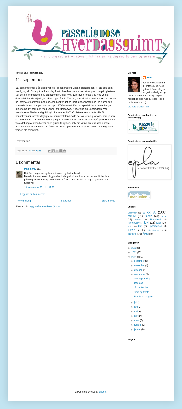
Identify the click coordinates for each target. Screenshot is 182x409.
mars (137, 320)
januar (137, 329)
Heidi (149, 77)
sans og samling (142, 278)
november (139, 265)
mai (136, 311)
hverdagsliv (134, 222)
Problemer (154, 230)
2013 (134, 248)
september (140, 274)
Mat (140, 226)
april (136, 316)
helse (164, 216)
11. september (141, 287)
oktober (138, 270)
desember (139, 261)
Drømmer (132, 213)
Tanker (132, 233)
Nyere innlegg (23, 200)
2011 (134, 257)
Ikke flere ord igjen (143, 296)
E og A (149, 212)
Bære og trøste (141, 292)
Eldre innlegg (108, 200)
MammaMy (30, 168)
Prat (131, 230)
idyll (146, 222)
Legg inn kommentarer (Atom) (44, 206)
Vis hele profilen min (138, 106)
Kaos (158, 222)
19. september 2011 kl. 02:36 (39, 187)
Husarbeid (155, 219)
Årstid (146, 234)
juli (136, 302)
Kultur (130, 226)
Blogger (102, 391)
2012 (134, 252)
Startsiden (66, 200)
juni (136, 306)
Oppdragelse (155, 226)
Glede (148, 216)
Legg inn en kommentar (32, 194)
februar (138, 324)
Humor (138, 219)
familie (132, 216)
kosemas (138, 283)
